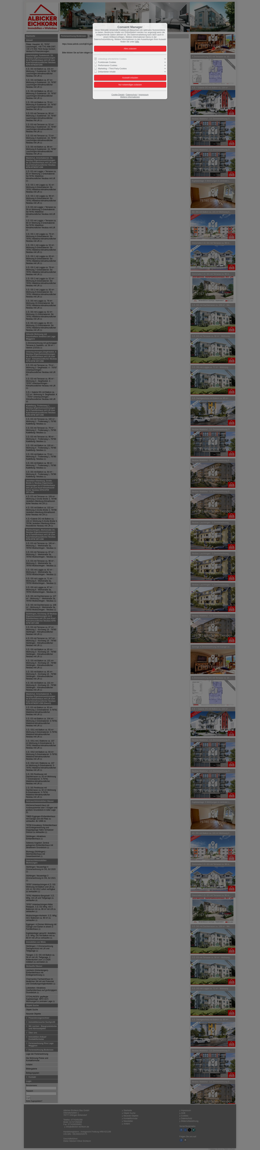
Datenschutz (131, 95)
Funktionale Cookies (107, 62)
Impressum (143, 95)
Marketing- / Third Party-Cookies (112, 68)
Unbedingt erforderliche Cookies (112, 59)
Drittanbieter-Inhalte (107, 72)
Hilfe (137, 42)
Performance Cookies (107, 65)
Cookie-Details (117, 95)
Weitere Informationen (130, 97)
